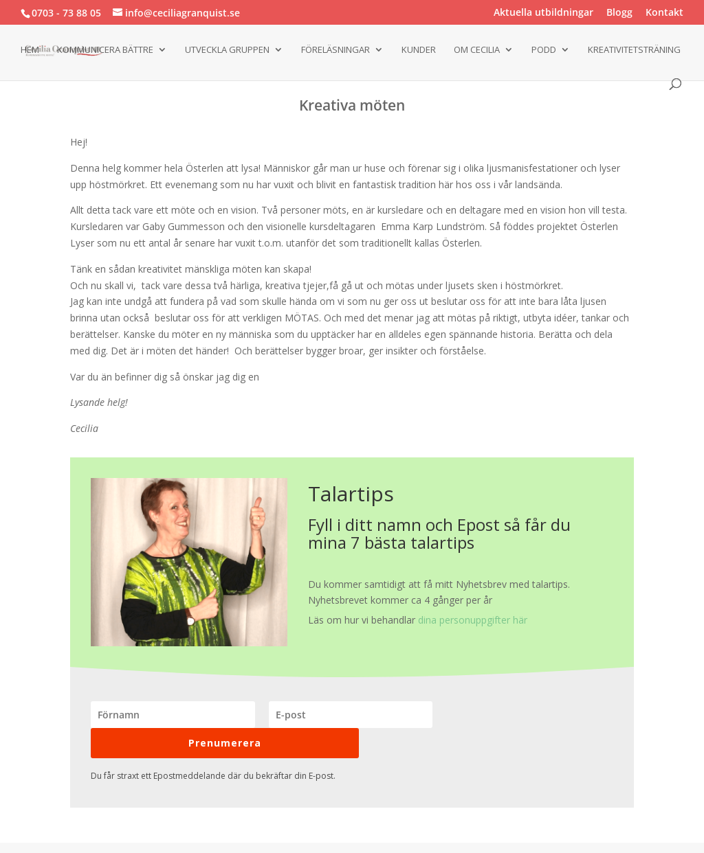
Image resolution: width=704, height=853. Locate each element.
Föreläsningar (335, 50)
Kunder (419, 50)
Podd (543, 50)
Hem (30, 50)
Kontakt (664, 13)
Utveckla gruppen (227, 50)
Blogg (619, 13)
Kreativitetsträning (634, 50)
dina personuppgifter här (472, 619)
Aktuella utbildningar (543, 13)
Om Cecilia (477, 50)
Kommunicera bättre (105, 50)
